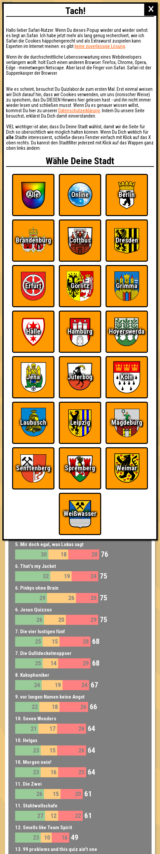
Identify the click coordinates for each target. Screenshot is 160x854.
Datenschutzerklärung (79, 110)
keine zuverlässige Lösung (100, 46)
